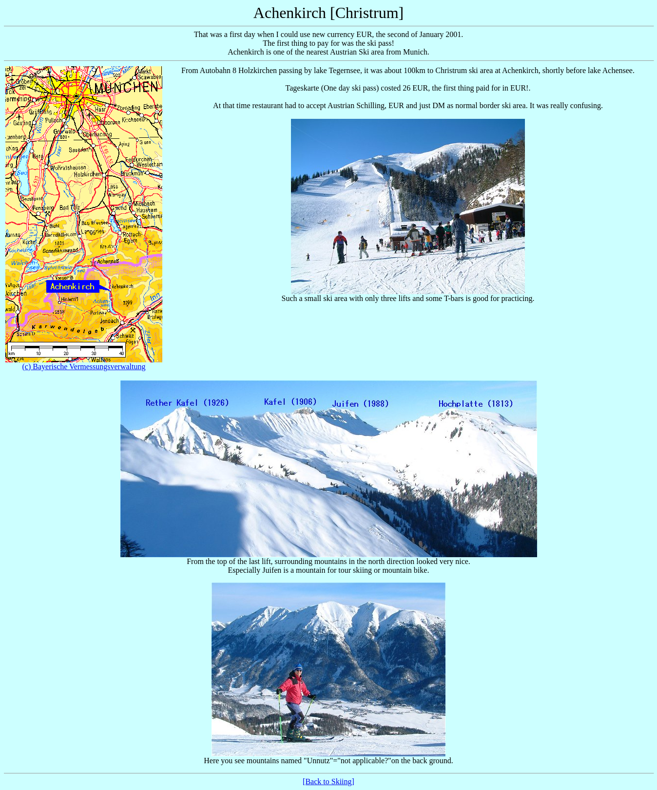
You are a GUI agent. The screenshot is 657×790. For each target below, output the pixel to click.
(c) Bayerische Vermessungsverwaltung (84, 366)
